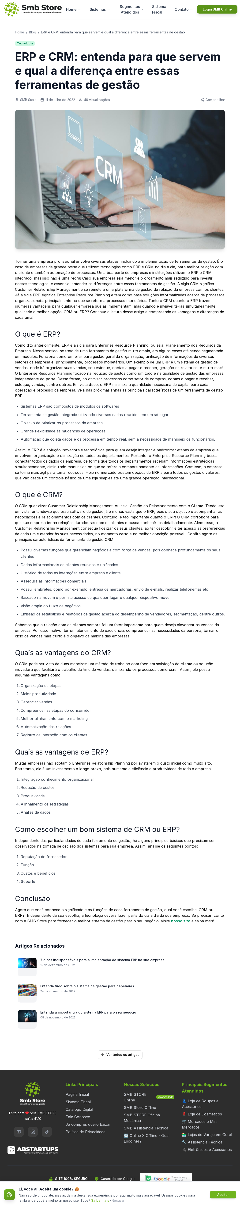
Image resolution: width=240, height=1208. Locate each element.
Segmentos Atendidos (132, 9)
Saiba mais (100, 1200)
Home (73, 9)
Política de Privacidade (85, 1131)
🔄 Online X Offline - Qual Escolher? (146, 1138)
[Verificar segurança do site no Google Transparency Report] (166, 1179)
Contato (184, 9)
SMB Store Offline (140, 1107)
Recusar (118, 1200)
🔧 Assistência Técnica (202, 1142)
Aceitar (223, 1195)
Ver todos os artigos (120, 1055)
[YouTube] (19, 1132)
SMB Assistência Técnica (146, 1128)
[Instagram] (33, 1132)
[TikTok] (47, 1132)
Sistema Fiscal (159, 9)
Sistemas (100, 9)
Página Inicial (77, 1094)
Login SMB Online (217, 9)
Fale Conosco (78, 1117)
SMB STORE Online (149, 1097)
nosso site (180, 921)
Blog (32, 32)
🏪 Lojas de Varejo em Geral (207, 1134)
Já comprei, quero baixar (88, 1124)
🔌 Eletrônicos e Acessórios (207, 1149)
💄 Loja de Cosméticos (202, 1114)
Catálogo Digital (79, 1109)
